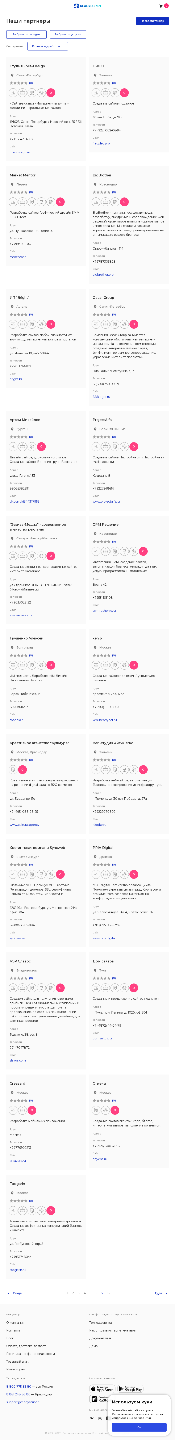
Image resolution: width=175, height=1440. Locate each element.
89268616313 (19, 707)
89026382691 (19, 488)
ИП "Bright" (19, 298)
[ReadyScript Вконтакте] (91, 1418)
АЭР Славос (20, 961)
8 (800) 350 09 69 (106, 384)
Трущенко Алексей (26, 638)
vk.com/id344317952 (24, 501)
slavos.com (18, 1060)
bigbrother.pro (103, 275)
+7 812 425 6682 (21, 139)
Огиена (99, 1083)
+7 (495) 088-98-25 (24, 812)
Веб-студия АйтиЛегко (113, 743)
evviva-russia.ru (21, 615)
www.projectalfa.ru (106, 501)
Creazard (17, 1083)
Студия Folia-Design (27, 66)
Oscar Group (103, 298)
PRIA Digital (103, 848)
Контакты (13, 1330)
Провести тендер (152, 20)
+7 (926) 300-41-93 (106, 1146)
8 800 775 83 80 (18, 1386)
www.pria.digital (104, 938)
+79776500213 (20, 1148)
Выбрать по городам (26, 34)
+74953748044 (21, 1257)
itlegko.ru (99, 825)
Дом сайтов (103, 961)
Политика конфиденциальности (30, 1354)
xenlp (97, 638)
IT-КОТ (98, 66)
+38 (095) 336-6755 (106, 925)
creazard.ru (18, 1161)
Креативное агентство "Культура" (39, 743)
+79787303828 (104, 261)
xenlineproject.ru (105, 720)
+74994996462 (21, 244)
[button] (8, 5)
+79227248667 (103, 488)
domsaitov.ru (102, 1038)
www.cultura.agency (24, 825)
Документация (100, 1338)
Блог (9, 1338)
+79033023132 (20, 602)
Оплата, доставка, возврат (26, 1346)
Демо (93, 1346)
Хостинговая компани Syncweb (37, 848)
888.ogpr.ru (101, 397)
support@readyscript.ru (23, 1402)
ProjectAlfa (102, 420)
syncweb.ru (18, 938)
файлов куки (142, 1417)
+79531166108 (103, 598)
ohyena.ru (100, 1159)
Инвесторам (15, 1369)
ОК (139, 1427)
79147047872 (20, 1048)
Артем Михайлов (25, 420)
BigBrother (102, 175)
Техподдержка (100, 1323)
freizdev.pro (101, 143)
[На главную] (87, 5)
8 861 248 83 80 (18, 1394)
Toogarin (17, 1184)
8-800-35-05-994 (22, 925)
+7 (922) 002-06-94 (107, 130)
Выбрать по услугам (68, 34)
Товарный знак (17, 1361)
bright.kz (16, 379)
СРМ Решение (105, 525)
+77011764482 (20, 366)
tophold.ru (17, 720)
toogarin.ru (18, 1270)
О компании (15, 1323)
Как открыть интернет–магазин (112, 1330)
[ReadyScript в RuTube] (100, 1418)
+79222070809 (104, 812)
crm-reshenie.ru (104, 611)
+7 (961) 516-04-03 (106, 707)
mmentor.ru (19, 257)
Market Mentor (23, 175)
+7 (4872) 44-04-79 (107, 1025)
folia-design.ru (20, 152)
